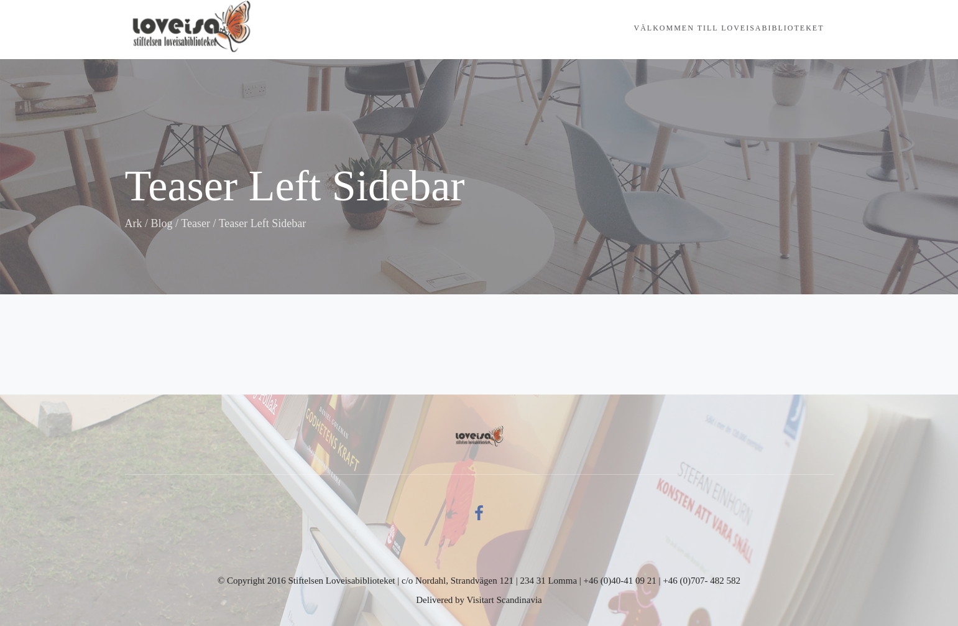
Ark (133, 223)
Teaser (195, 223)
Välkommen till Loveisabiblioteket (729, 28)
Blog (162, 223)
